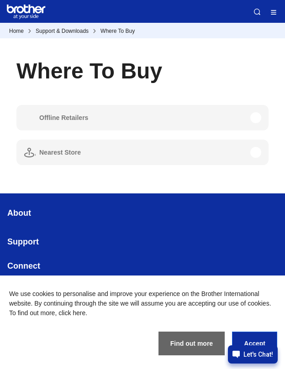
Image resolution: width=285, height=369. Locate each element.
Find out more (191, 343)
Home (16, 31)
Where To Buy (117, 31)
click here (71, 313)
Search (257, 11)
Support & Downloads (62, 31)
